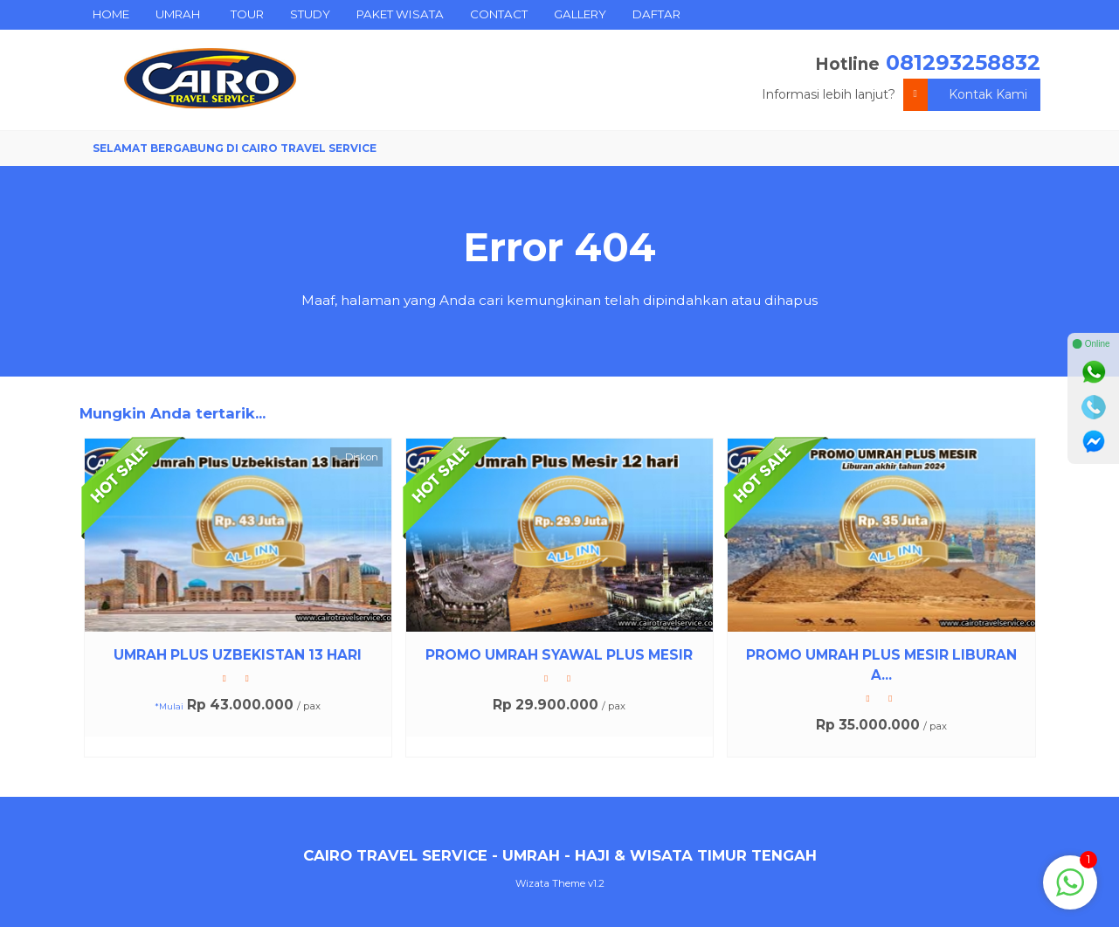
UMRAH (177, 14)
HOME (111, 14)
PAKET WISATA (400, 14)
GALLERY (580, 14)
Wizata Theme (550, 883)
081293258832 (963, 62)
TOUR (247, 14)
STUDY (310, 14)
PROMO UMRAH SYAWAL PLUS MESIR (559, 655)
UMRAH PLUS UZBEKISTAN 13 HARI (238, 655)
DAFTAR (656, 14)
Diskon (356, 457)
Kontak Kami (965, 95)
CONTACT (499, 14)
